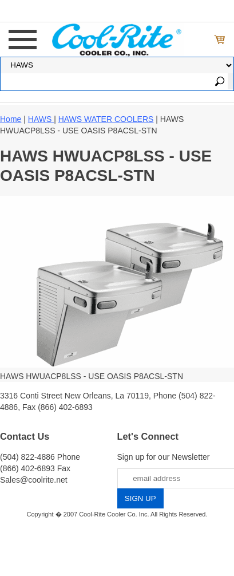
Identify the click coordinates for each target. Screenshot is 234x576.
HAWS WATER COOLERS (106, 119)
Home (10, 119)
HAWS (41, 119)
